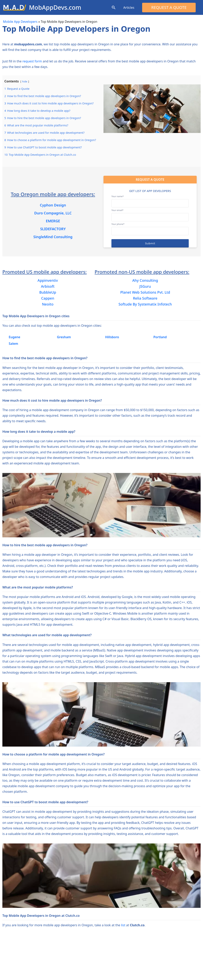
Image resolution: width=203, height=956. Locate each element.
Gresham (64, 337)
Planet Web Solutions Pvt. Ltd (145, 292)
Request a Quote (169, 7)
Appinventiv (47, 280)
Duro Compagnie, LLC (53, 213)
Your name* (150, 200)
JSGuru (145, 286)
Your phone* (150, 227)
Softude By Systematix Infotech (145, 304)
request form (32, 61)
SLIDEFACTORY (53, 228)
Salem (13, 343)
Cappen (47, 298)
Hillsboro (112, 337)
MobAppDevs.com (55, 7)
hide (24, 81)
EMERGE (53, 221)
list (123, 925)
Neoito (48, 304)
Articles (128, 7)
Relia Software (145, 298)
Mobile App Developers (20, 21)
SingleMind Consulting (52, 236)
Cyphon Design (53, 205)
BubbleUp (47, 292)
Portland (160, 337)
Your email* (150, 214)
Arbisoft (48, 286)
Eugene (14, 337)
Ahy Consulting (145, 280)
